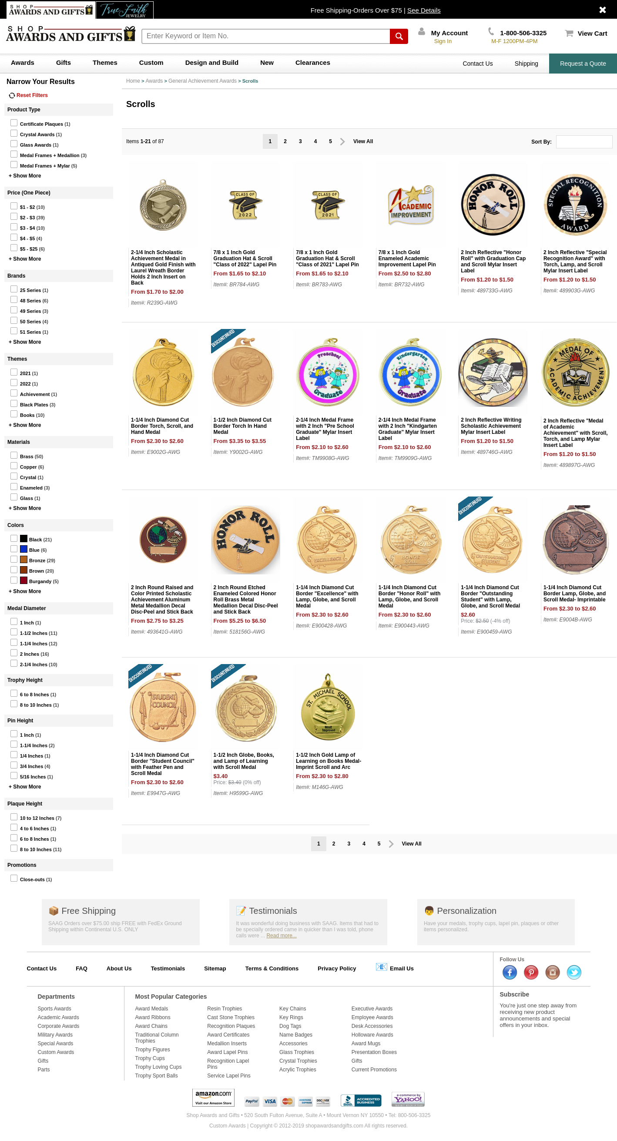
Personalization (460, 911)
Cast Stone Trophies (231, 1017)
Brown (27, 570)
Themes (105, 62)
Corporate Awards (59, 1026)
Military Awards (55, 1035)
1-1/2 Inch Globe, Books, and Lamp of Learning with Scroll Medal (244, 761)
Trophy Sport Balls (156, 1076)
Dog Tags (290, 1026)
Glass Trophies (296, 1052)
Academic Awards (58, 1017)
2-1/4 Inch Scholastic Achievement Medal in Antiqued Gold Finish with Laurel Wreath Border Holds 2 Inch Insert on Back (163, 267)
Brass (22, 455)
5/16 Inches (28, 775)
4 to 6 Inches (29, 827)
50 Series (25, 320)
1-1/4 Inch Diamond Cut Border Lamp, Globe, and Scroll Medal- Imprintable (574, 593)
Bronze (27, 559)
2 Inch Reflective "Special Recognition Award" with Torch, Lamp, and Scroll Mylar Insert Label (575, 261)
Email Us (394, 967)
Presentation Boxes (374, 1052)
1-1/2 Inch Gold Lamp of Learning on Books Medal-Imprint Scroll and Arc (328, 761)
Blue (25, 549)
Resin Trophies (224, 1009)
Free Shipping (82, 911)
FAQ (81, 968)
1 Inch (22, 621)
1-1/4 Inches (28, 642)
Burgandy (30, 580)
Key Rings (291, 1017)
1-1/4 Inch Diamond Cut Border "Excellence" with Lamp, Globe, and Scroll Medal (327, 596)
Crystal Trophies (298, 1061)
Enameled (26, 486)
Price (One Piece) (28, 193)
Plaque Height (24, 804)
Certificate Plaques (36, 123)
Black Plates (29, 403)
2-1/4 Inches (28, 663)
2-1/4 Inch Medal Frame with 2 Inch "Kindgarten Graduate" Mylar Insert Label (408, 429)
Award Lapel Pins (227, 1052)
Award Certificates (228, 1035)
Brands (16, 276)
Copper (23, 466)
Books (22, 414)
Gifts (63, 62)
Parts (44, 1070)
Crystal (23, 476)
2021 (20, 372)
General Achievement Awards (202, 81)
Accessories (293, 1043)
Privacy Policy (337, 968)
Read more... (281, 936)
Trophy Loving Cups (158, 1067)
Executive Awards (372, 1009)
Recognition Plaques (231, 1026)
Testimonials (266, 911)
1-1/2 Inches (28, 632)
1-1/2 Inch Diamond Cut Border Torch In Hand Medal (243, 426)
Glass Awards (30, 144)
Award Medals (151, 1009)
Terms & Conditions (272, 968)
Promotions (22, 865)
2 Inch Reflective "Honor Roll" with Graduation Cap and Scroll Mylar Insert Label (493, 261)
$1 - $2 (22, 206)
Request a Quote (583, 63)
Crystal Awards (32, 133)
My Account (443, 33)
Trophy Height (25, 680)
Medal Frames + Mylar (40, 164)
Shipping (527, 63)
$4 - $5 (22, 237)
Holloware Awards (372, 1035)
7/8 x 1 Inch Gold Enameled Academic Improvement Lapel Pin (407, 258)
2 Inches (24, 653)
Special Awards (56, 1043)
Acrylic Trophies (297, 1070)
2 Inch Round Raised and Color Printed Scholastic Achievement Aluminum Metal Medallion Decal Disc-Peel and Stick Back (162, 599)
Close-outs (27, 878)
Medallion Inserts (227, 1043)
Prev (342, 141)
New (267, 62)
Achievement (30, 393)
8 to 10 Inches (31, 704)
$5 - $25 (23, 248)
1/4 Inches (26, 754)
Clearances (312, 62)
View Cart (586, 33)
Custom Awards (56, 1052)
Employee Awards (372, 1017)
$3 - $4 (22, 227)
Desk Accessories (372, 1026)
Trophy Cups (150, 1058)
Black (26, 538)
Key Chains (292, 1009)
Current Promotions (374, 1070)
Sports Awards (54, 1009)
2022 (20, 382)
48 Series (25, 299)
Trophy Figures (152, 1050)
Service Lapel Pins (228, 1076)
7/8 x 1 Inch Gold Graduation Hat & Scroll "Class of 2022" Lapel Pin (245, 258)
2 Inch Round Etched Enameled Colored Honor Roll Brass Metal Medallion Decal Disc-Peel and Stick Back (246, 599)
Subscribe (515, 994)
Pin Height (20, 721)
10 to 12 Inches (32, 817)
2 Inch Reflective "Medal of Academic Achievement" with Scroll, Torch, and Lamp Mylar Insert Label (575, 433)
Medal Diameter (26, 608)
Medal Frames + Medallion (45, 154)
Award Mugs (366, 1043)
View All (363, 141)
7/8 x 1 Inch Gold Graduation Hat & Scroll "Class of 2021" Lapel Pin (327, 258)
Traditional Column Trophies (157, 1038)
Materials (18, 442)
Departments (56, 996)
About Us (119, 968)
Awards (22, 62)
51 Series (25, 331)
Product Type (23, 110)
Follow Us (512, 959)
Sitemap (215, 968)
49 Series (25, 310)
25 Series (25, 289)
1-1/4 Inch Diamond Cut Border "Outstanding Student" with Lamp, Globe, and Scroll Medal (490, 596)
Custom (151, 62)
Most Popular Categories (171, 996)
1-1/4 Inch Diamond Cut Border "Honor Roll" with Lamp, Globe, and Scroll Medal (410, 596)
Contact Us (478, 63)
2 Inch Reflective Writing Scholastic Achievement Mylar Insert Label (491, 426)
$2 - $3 (22, 216)
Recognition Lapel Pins (228, 1064)
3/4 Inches (26, 765)
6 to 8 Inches (29, 693)
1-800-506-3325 (517, 33)
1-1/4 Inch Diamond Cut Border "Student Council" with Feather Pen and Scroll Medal (162, 764)
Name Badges (295, 1035)
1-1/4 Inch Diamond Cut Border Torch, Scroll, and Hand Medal (162, 426)
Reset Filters (28, 95)
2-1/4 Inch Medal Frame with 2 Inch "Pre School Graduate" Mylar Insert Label (325, 429)
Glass (21, 497)
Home (133, 81)
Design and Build (212, 62)
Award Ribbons (153, 1017)
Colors (15, 525)
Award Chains (151, 1026)
